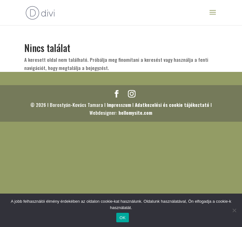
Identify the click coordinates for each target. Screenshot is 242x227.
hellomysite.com (135, 112)
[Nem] (234, 210)
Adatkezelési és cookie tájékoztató (172, 104)
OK (122, 217)
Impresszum (119, 104)
